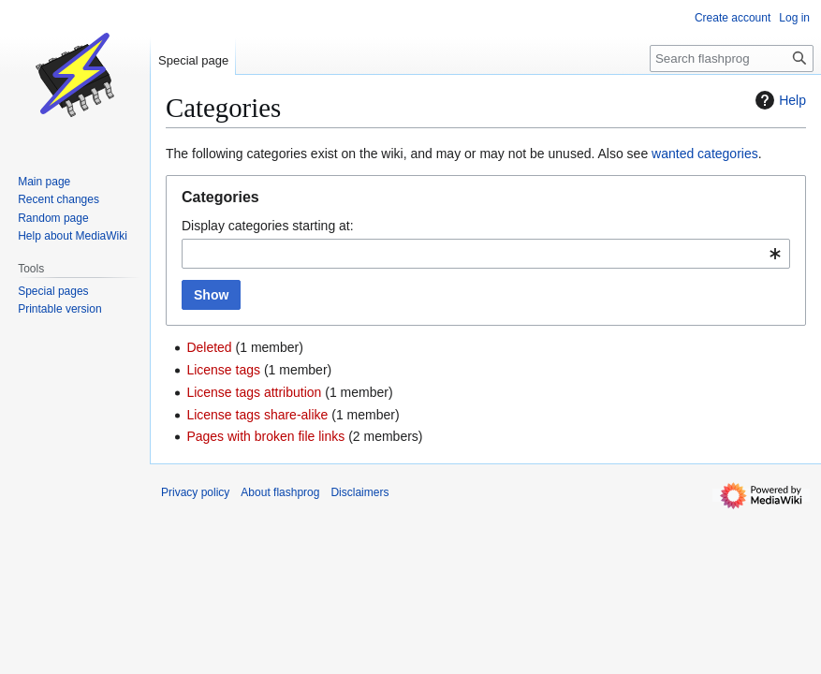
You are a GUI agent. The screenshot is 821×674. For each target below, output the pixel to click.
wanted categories (705, 153)
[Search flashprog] (732, 58)
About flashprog (280, 492)
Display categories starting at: (268, 225)
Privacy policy (195, 492)
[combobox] (486, 254)
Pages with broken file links (265, 436)
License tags (223, 369)
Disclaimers (359, 492)
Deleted (208, 347)
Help (778, 100)
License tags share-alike (257, 414)
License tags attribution (253, 392)
